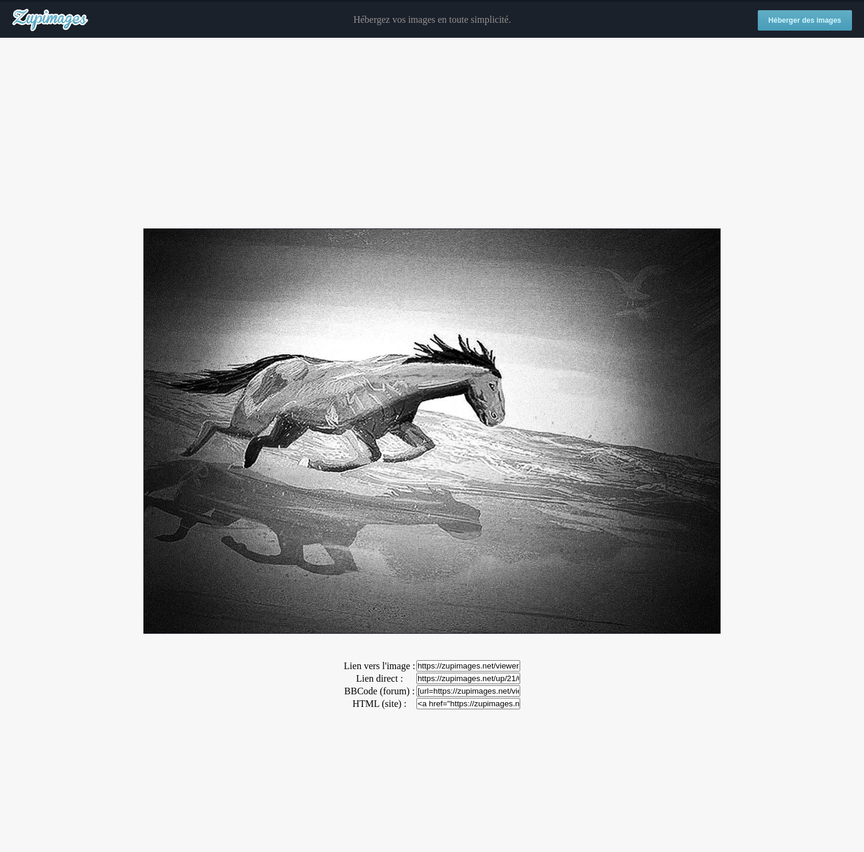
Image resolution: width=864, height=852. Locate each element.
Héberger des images (805, 20)
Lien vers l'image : (379, 666)
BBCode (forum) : (379, 691)
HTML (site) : (379, 704)
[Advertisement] (432, 134)
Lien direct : (379, 678)
